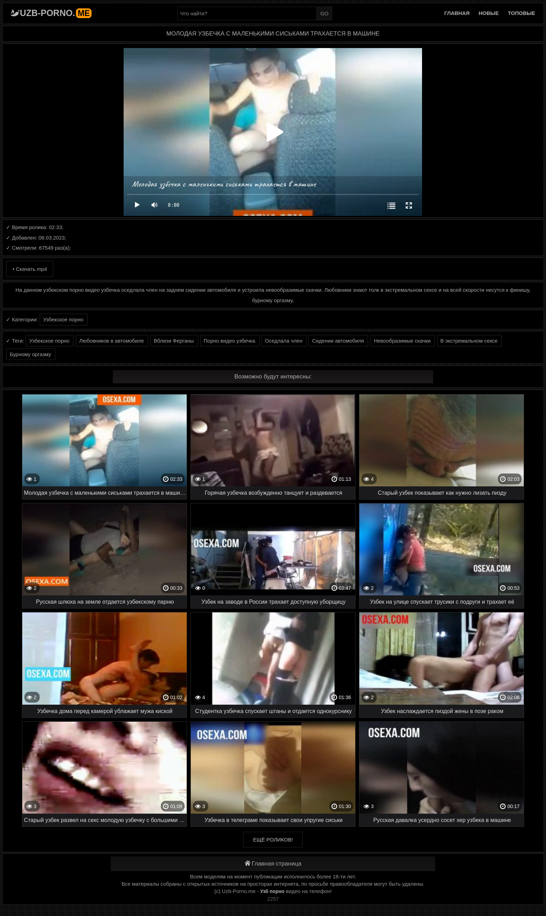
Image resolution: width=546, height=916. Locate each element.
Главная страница (273, 863)
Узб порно (272, 891)
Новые (489, 13)
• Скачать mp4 (30, 269)
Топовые (521, 13)
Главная (457, 13)
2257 (273, 899)
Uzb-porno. (56, 13)
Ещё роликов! (273, 840)
